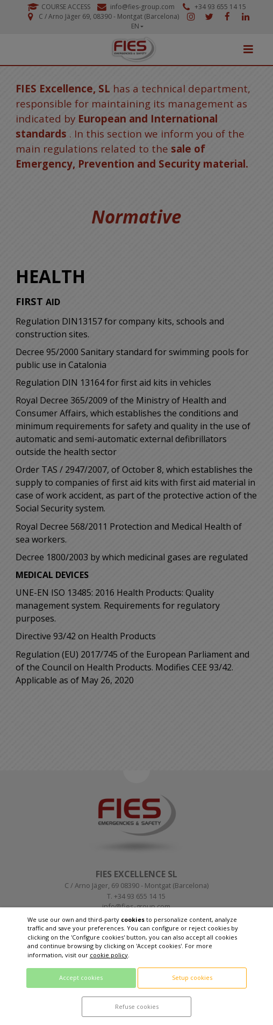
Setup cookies (192, 977)
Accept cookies (81, 977)
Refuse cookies (137, 1006)
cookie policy (109, 955)
